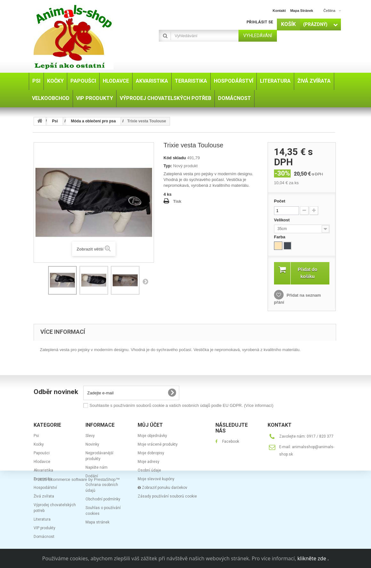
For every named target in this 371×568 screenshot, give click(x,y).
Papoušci (42, 453)
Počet (279, 201)
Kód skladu (175, 157)
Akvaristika (43, 470)
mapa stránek (301, 10)
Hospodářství (45, 487)
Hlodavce (42, 461)
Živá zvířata (44, 496)
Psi (36, 435)
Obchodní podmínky (102, 499)
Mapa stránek (97, 522)
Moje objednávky (152, 435)
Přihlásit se (259, 22)
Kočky (39, 444)
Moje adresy (148, 461)
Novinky (92, 444)
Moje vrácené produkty (158, 444)
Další (145, 281)
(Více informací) (258, 405)
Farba (280, 237)
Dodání (91, 476)
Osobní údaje (149, 470)
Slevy (90, 435)
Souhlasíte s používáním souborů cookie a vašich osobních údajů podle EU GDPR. (181, 405)
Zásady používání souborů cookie (167, 496)
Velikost (282, 220)
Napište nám (96, 467)
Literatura (42, 519)
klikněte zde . (313, 558)
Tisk (177, 201)
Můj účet (150, 425)
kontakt (279, 10)
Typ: (168, 165)
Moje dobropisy (151, 453)
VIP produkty (44, 528)
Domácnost (44, 536)
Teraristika (43, 479)
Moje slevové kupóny (156, 479)
